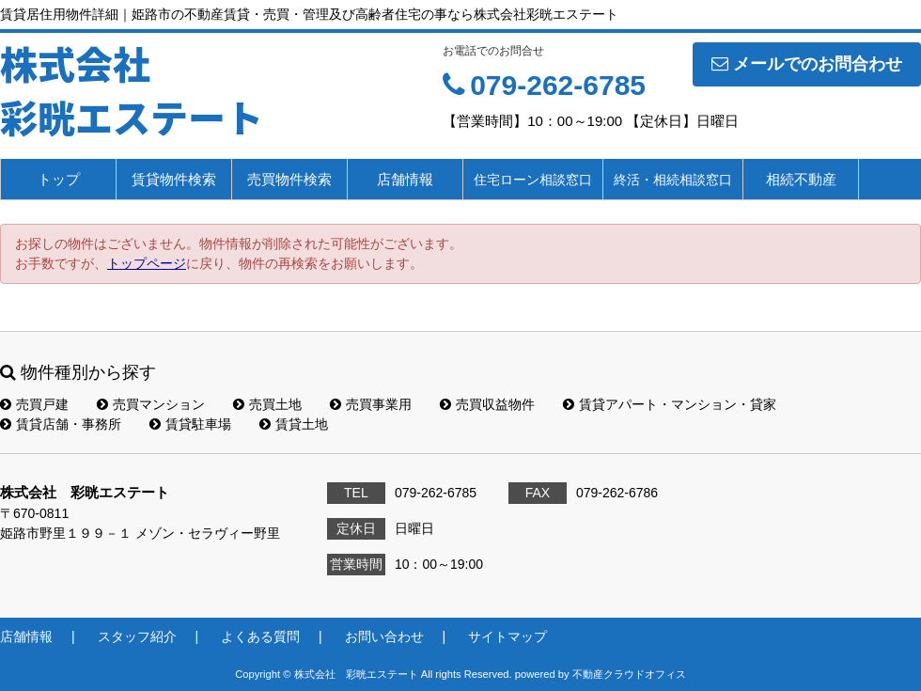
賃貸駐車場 (190, 424)
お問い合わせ (384, 636)
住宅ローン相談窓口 (533, 179)
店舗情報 (405, 179)
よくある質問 (260, 636)
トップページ (146, 263)
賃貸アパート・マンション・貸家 (669, 404)
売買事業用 (371, 404)
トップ (59, 179)
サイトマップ (507, 636)
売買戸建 (34, 404)
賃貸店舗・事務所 (60, 424)
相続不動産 (801, 179)
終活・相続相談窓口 (673, 179)
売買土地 (267, 404)
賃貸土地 (293, 424)
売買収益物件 (487, 404)
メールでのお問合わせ (806, 64)
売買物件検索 (289, 179)
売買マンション (151, 404)
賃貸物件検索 (174, 179)
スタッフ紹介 (137, 636)
